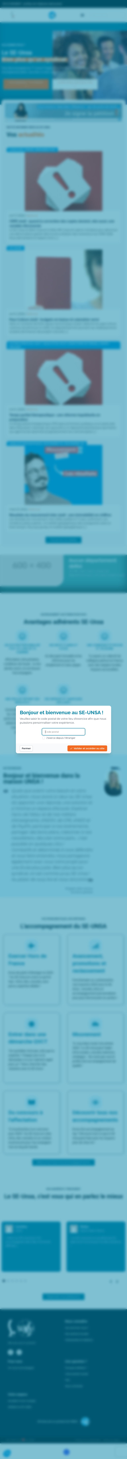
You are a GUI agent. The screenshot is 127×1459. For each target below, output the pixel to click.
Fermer (26, 748)
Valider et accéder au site (87, 748)
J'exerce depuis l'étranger (58, 737)
